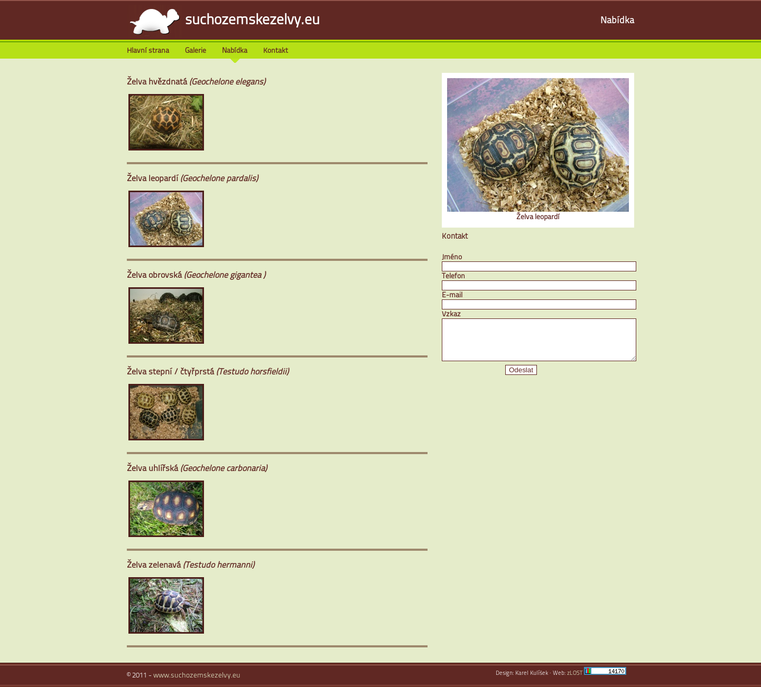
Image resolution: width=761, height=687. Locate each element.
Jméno (452, 257)
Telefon (453, 276)
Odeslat (521, 378)
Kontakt (275, 51)
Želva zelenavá (190, 565)
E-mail (452, 295)
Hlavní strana (148, 51)
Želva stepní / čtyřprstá (208, 372)
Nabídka (617, 20)
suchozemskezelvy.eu (252, 21)
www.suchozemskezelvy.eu (196, 675)
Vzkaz (451, 314)
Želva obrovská (196, 275)
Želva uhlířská (197, 469)
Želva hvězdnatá (196, 82)
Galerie (195, 51)
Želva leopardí (192, 179)
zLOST (574, 673)
